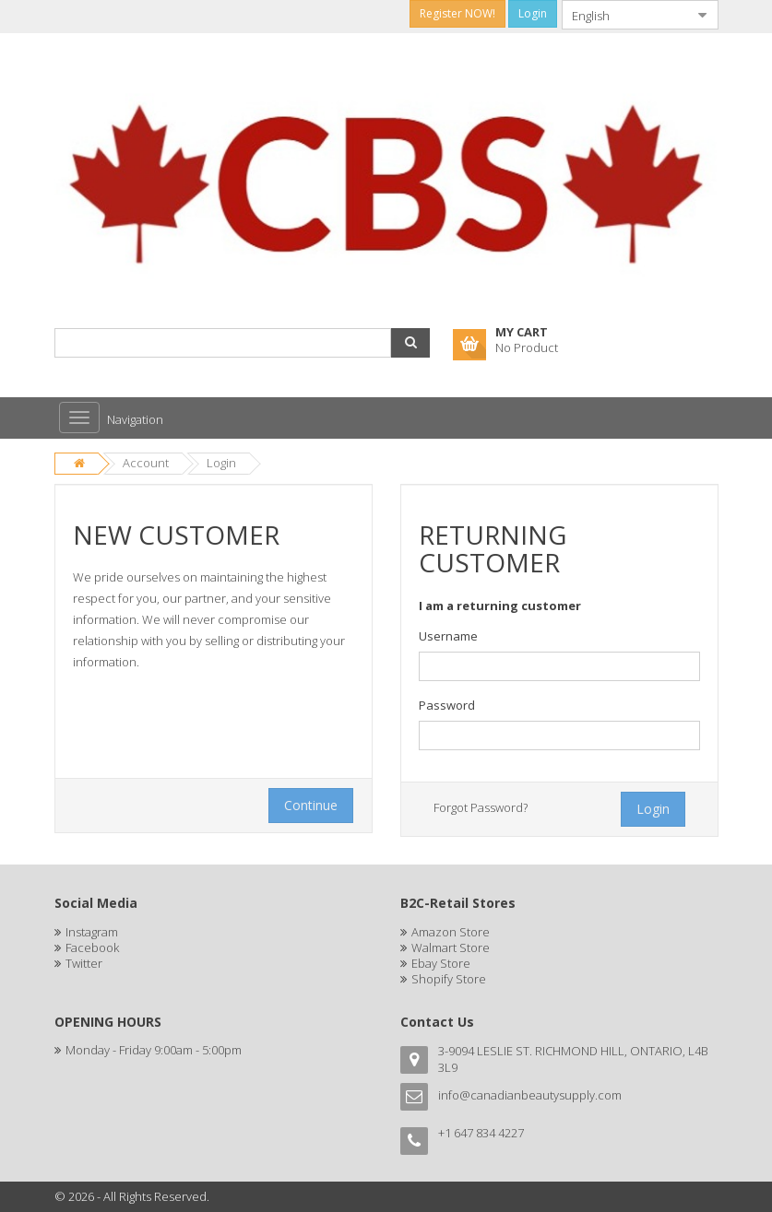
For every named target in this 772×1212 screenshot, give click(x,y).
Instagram (91, 932)
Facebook (92, 947)
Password (447, 705)
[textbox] (559, 666)
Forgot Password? (481, 807)
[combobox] (625, 15)
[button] (410, 343)
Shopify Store (448, 979)
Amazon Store (450, 932)
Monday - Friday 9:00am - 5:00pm (153, 1049)
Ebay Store (440, 963)
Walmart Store (450, 947)
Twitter (83, 963)
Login (221, 462)
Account (146, 462)
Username (448, 636)
